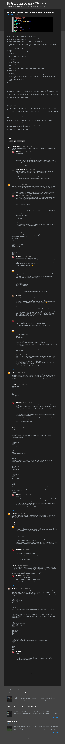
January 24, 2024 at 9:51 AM (26, 494)
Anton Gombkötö (15, 588)
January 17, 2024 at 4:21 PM (27, 330)
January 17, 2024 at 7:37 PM (28, 354)
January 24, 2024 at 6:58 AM (23, 522)
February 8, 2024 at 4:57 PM (23, 565)
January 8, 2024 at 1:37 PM (26, 151)
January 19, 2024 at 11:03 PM (23, 372)
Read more (55, 703)
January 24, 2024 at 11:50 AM (27, 526)
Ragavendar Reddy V (16, 146)
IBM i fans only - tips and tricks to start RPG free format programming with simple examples (26, 3)
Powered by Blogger (32, 738)
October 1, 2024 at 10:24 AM (26, 651)
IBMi (15, 141)
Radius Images (35, 740)
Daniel (17, 208)
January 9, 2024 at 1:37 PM (30, 169)
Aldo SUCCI (18, 151)
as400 (11, 141)
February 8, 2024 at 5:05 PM (26, 549)
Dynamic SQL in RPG (12, 721)
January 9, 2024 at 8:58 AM (26, 195)
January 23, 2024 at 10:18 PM (23, 513)
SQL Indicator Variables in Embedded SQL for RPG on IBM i (22, 707)
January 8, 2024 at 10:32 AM (27, 146)
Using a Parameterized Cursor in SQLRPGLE (18, 692)
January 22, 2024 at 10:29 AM (26, 402)
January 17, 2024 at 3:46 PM (28, 306)
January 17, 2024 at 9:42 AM (26, 295)
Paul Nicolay (14, 184)
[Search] (60, 3)
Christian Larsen (15, 427)
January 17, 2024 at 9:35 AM (27, 270)
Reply (13, 182)
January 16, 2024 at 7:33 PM (24, 232)
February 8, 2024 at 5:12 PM (26, 575)
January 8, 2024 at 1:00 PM (22, 184)
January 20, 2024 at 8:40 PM (24, 208)
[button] (57, 12)
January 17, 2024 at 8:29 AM (26, 256)
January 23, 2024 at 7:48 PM (25, 427)
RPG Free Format (21, 141)
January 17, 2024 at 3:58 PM (26, 320)
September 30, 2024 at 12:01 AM (25, 588)
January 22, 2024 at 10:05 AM (23, 384)
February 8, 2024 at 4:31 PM (26, 534)
